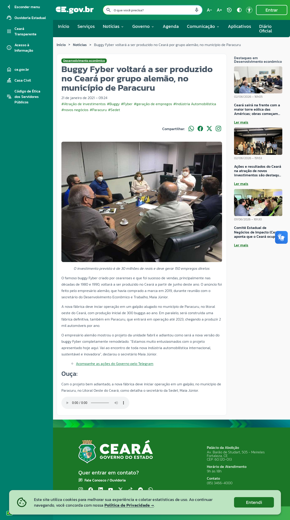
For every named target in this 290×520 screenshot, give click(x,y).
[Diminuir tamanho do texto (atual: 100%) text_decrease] (209, 10)
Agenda (171, 26)
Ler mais (241, 122)
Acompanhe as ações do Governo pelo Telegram (114, 363)
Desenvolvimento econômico (84, 60)
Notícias (80, 44)
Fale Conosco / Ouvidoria (105, 480)
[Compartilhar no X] (209, 129)
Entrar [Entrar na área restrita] (272, 10)
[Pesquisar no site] (152, 10)
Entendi (254, 502)
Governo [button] (143, 26)
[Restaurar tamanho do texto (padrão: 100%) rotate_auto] (229, 10)
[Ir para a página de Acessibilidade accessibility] (249, 10)
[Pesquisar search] (108, 10)
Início (63, 26)
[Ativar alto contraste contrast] (239, 10)
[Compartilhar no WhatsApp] (191, 129)
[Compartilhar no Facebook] (200, 129)
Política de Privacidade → (129, 505)
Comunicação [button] (203, 26)
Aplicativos (239, 26)
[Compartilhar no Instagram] (218, 129)
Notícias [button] (113, 26)
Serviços (86, 26)
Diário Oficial (265, 28)
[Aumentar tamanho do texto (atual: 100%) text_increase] (219, 10)
